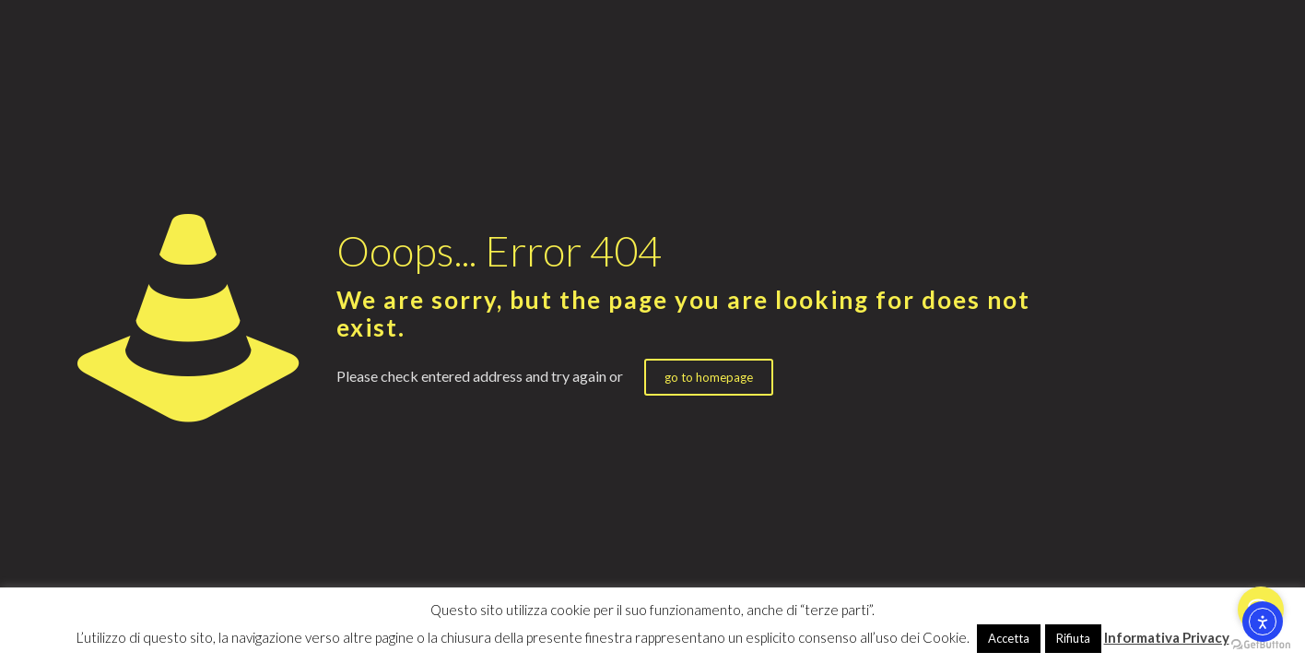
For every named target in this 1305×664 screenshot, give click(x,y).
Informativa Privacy (1166, 637)
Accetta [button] (1008, 638)
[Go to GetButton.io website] (1260, 645)
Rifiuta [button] (1073, 638)
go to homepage (708, 377)
